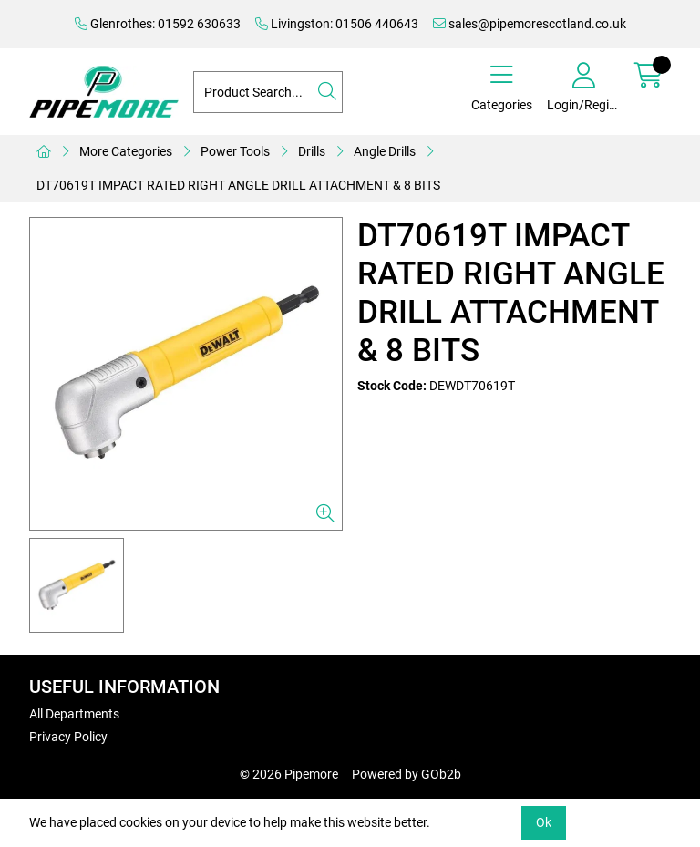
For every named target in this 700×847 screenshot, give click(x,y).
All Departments (74, 714)
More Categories (125, 151)
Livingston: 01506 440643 (336, 23)
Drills (311, 151)
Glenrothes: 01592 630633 (158, 23)
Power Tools (235, 151)
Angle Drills (385, 151)
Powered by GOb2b (406, 774)
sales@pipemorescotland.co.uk (529, 23)
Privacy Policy (68, 736)
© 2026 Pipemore (289, 774)
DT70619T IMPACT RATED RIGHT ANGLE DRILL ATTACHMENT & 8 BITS (238, 185)
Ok (543, 822)
